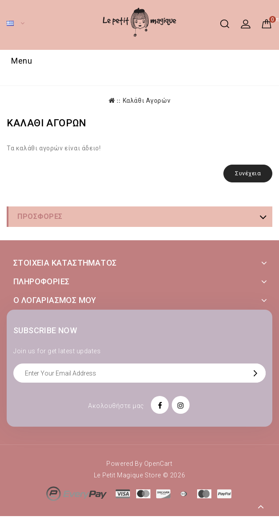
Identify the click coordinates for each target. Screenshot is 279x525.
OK (257, 373)
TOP (261, 507)
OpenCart (158, 463)
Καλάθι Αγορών (147, 100)
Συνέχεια (248, 173)
